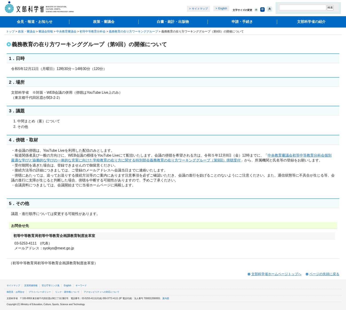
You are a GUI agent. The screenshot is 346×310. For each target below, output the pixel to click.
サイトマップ (200, 8)
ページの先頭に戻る (324, 274)
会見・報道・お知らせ (34, 22)
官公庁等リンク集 (51, 285)
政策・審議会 (103, 22)
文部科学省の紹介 (311, 22)
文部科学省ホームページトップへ (276, 274)
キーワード (81, 285)
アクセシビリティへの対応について (101, 292)
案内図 (165, 298)
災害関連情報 (31, 285)
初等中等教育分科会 (93, 31)
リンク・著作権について (67, 292)
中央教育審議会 (66, 31)
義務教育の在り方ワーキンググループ (133, 31)
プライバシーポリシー (40, 292)
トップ (10, 31)
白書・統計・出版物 (173, 22)
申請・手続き (242, 22)
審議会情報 (45, 31)
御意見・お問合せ (15, 292)
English (222, 8)
